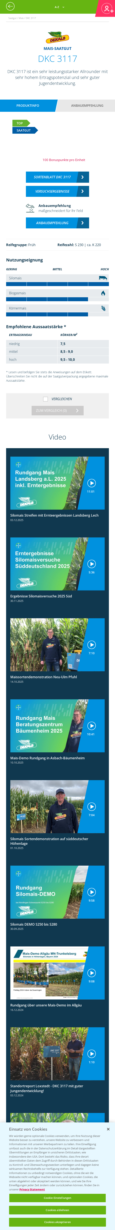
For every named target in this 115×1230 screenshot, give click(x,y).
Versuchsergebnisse (52, 191)
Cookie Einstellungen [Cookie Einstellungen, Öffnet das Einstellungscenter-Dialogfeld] (57, 1198)
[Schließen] (108, 1129)
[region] (57, 1176)
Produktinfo (27, 105)
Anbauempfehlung (87, 105)
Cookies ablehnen (57, 1210)
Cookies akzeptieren (57, 1222)
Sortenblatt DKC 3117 (52, 177)
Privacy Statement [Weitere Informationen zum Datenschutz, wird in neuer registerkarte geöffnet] (32, 1189)
